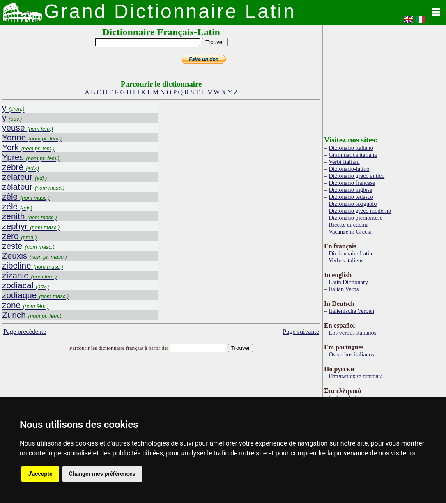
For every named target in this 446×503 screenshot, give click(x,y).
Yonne (32, 137)
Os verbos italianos (351, 354)
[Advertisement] (384, 76)
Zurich (32, 314)
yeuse (27, 127)
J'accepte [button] (40, 474)
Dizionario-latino (349, 168)
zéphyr (31, 226)
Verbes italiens (346, 260)
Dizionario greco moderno (360, 210)
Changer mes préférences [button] (102, 474)
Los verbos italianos (352, 332)
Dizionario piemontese (355, 217)
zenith (29, 216)
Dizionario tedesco (351, 196)
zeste (28, 245)
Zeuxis (34, 255)
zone (25, 305)
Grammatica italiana (353, 155)
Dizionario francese (352, 182)
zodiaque (35, 295)
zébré (20, 167)
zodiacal (25, 285)
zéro (19, 236)
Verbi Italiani (344, 161)
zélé (17, 206)
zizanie (29, 275)
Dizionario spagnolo (353, 203)
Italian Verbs (344, 289)
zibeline (32, 265)
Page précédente (24, 331)
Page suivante (301, 331)
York (28, 147)
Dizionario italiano (351, 148)
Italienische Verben (351, 311)
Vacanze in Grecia (350, 231)
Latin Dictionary (348, 282)
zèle (26, 196)
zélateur (24, 176)
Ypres (31, 157)
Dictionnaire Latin (350, 253)
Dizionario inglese (350, 189)
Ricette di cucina (348, 224)
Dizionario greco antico (356, 175)
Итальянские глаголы (355, 376)
